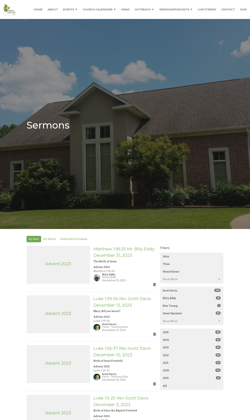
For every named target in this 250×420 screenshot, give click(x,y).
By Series (50, 239)
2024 (192, 339)
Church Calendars (99, 9)
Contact (228, 9)
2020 (192, 370)
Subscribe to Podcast (74, 239)
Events (70, 9)
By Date (34, 239)
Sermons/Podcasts (176, 9)
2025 (192, 332)
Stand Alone (171, 271)
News (125, 9)
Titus (166, 264)
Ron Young (192, 305)
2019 (192, 378)
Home (38, 9)
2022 (192, 355)
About (53, 9)
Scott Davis (192, 290)
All (165, 385)
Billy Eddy (192, 298)
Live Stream (207, 9)
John (166, 256)
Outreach (144, 9)
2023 (192, 347)
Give (243, 9)
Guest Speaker (192, 313)
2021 (192, 362)
